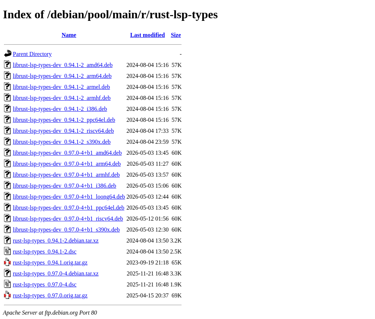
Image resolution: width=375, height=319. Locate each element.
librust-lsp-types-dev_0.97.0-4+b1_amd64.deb (67, 153)
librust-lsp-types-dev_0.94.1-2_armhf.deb (62, 98)
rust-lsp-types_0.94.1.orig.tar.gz (50, 262)
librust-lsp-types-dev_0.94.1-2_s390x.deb (62, 142)
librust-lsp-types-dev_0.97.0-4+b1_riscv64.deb (68, 218)
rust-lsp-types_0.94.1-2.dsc (45, 251)
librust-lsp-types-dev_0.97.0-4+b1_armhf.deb (66, 175)
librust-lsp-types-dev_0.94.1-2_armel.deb (61, 87)
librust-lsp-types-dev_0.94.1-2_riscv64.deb (63, 131)
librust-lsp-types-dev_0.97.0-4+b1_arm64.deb (67, 164)
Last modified (147, 35)
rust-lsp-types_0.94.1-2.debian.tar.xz (56, 240)
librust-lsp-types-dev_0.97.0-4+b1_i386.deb (64, 186)
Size (176, 35)
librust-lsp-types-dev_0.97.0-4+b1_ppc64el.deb (69, 207)
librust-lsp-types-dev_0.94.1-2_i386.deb (60, 109)
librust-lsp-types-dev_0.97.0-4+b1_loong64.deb (69, 197)
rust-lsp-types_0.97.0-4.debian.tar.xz (56, 273)
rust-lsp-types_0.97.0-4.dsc (45, 284)
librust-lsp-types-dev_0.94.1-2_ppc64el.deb (64, 120)
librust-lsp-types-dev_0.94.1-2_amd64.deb (62, 65)
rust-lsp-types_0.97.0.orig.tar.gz (50, 295)
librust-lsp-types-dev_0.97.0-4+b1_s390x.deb (66, 229)
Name (69, 35)
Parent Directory (32, 54)
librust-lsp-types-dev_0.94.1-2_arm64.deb (62, 76)
